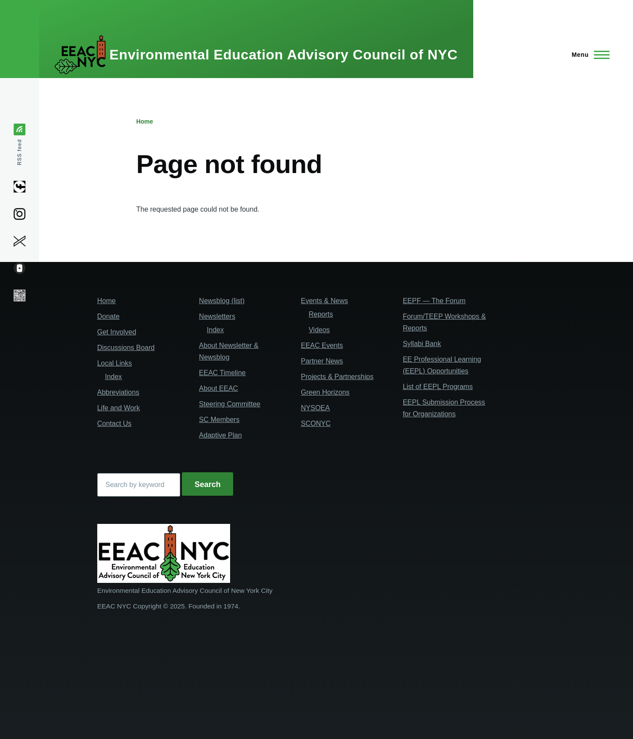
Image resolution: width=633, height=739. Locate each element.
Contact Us (114, 423)
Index (113, 376)
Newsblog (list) (221, 300)
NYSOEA (315, 408)
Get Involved (116, 332)
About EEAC (218, 388)
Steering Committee (229, 404)
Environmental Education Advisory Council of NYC (283, 54)
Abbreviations (118, 392)
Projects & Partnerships (337, 376)
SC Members (219, 419)
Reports (321, 314)
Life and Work (118, 408)
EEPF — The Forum (434, 300)
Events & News (324, 300)
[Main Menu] (588, 54)
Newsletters (217, 316)
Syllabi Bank (422, 343)
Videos (319, 330)
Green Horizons (325, 392)
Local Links (114, 363)
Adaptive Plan (220, 435)
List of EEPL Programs (438, 386)
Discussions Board (126, 347)
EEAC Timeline (222, 372)
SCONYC (315, 423)
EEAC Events (322, 345)
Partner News (322, 361)
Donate (108, 316)
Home (144, 121)
